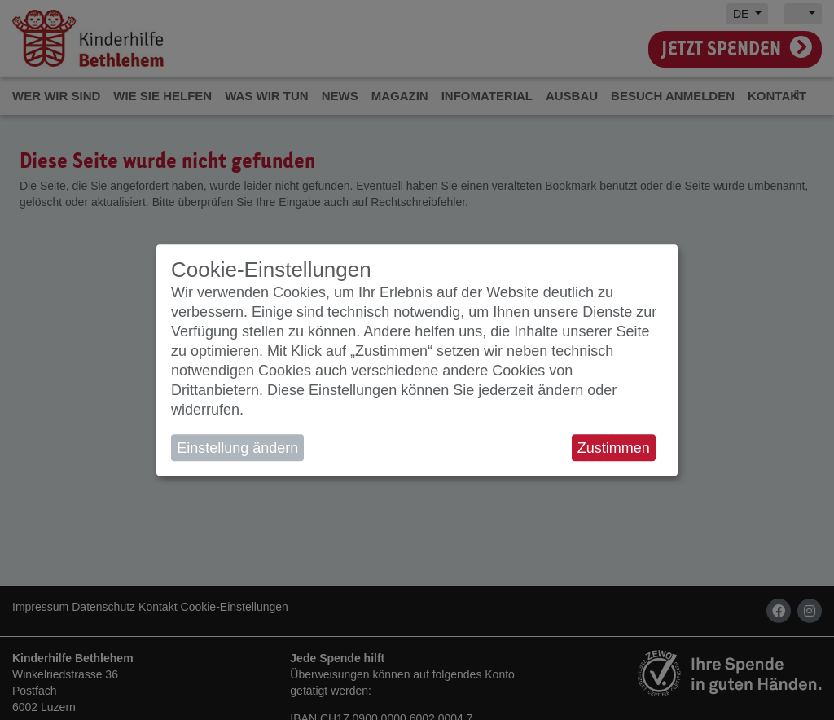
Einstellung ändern (237, 448)
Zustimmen (613, 448)
